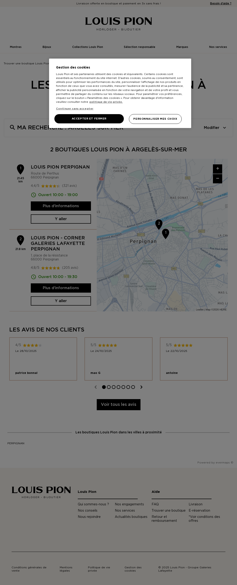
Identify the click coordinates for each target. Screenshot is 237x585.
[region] (120, 93)
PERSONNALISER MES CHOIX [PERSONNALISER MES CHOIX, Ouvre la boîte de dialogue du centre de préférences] (155, 119)
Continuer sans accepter (75, 108)
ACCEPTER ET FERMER (89, 118)
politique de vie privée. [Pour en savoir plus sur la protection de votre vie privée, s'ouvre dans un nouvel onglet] (106, 102)
